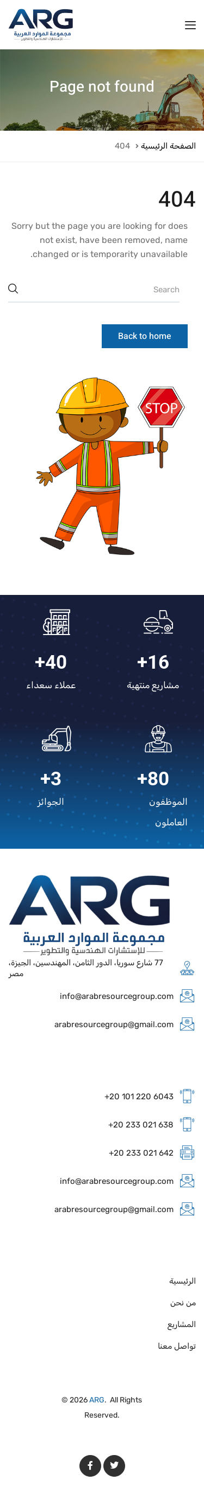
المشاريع (182, 1324)
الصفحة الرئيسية (168, 146)
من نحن (183, 1303)
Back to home (144, 336)
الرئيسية (182, 1281)
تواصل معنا (177, 1346)
